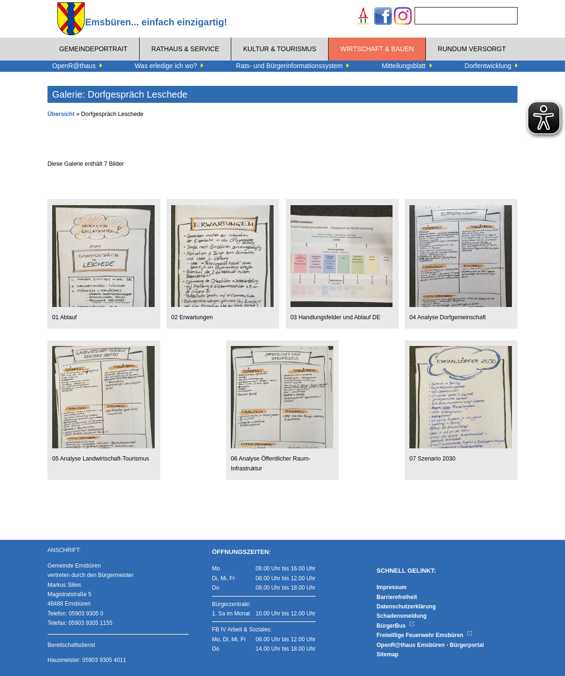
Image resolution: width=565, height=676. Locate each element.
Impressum (392, 587)
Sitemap (388, 654)
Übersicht (61, 114)
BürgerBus (396, 625)
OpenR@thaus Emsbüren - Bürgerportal (430, 645)
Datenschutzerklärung (406, 606)
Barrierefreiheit (397, 597)
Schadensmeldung (402, 616)
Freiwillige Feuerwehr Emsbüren (424, 635)
